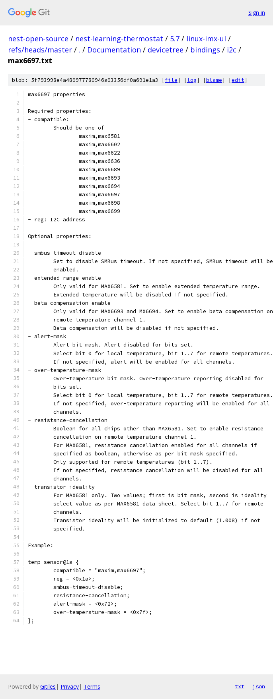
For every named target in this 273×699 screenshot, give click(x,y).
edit (238, 80)
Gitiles (48, 686)
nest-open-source (38, 38)
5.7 (174, 38)
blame (214, 80)
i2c (231, 49)
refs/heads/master (40, 49)
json (258, 686)
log (192, 80)
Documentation (114, 49)
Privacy (69, 686)
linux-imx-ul (206, 38)
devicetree (165, 49)
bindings (205, 49)
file (171, 80)
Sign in (256, 12)
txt (239, 686)
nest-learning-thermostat (119, 38)
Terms (92, 686)
